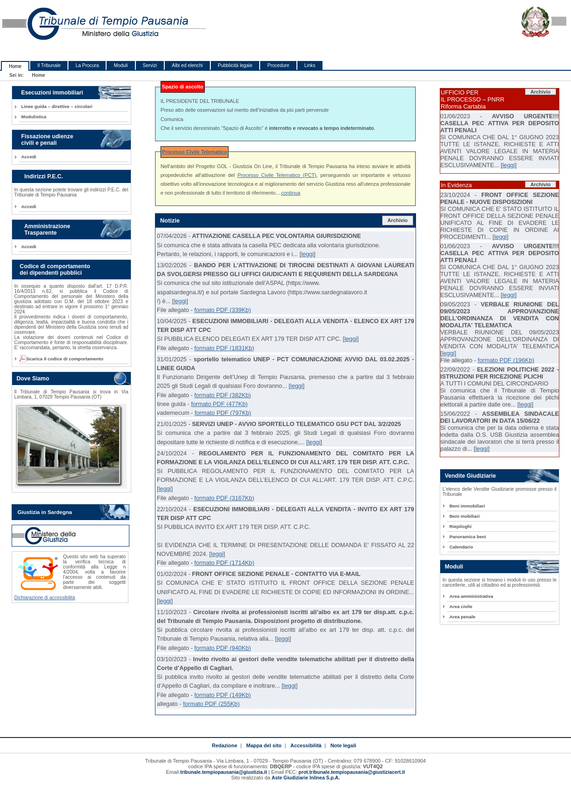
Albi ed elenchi (187, 65)
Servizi (150, 65)
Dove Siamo (33, 378)
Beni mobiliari (465, 516)
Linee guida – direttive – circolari (57, 106)
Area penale (463, 616)
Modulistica (34, 116)
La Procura (87, 65)
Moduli (121, 65)
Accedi (28, 156)
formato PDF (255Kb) (211, 703)
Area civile (461, 606)
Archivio (397, 220)
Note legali (343, 745)
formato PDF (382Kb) (222, 395)
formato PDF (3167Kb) (224, 497)
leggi (307, 253)
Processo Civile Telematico (194, 152)
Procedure (278, 65)
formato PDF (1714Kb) (224, 562)
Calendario (461, 546)
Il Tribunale (48, 65)
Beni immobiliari (467, 505)
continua (290, 193)
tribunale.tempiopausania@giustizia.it (223, 772)
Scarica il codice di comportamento (62, 358)
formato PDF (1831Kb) (224, 348)
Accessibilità (306, 745)
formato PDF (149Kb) (222, 694)
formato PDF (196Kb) (505, 360)
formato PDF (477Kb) (219, 403)
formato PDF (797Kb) (223, 412)
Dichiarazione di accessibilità (44, 597)
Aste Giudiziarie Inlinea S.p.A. (306, 777)
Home (15, 66)
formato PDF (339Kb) (222, 309)
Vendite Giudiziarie (470, 476)
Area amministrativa (471, 596)
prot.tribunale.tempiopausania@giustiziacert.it (352, 772)
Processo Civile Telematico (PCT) (276, 175)
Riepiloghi (461, 526)
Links (310, 65)
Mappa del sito (264, 745)
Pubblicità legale (235, 65)
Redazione (224, 745)
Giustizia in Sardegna (45, 512)
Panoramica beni (468, 536)
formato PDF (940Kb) (222, 647)
